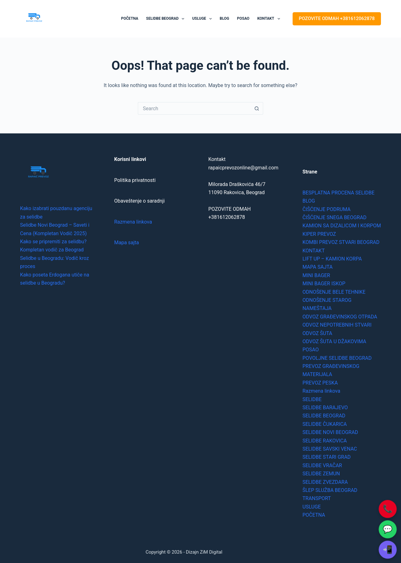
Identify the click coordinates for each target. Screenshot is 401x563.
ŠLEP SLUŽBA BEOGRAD (330, 490)
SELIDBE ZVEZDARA (325, 482)
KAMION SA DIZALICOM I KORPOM (342, 226)
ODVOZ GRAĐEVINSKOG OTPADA (340, 317)
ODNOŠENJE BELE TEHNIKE (334, 292)
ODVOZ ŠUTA (317, 333)
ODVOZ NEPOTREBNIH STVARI (337, 325)
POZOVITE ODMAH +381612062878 (337, 18)
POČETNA (129, 18)
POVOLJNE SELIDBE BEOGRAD (337, 358)
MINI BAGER (316, 275)
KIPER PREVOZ (319, 234)
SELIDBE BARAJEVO (325, 408)
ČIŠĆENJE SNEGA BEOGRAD (335, 217)
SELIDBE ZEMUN (321, 474)
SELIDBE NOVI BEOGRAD (330, 432)
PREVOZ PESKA (320, 383)
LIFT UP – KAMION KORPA (332, 259)
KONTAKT (269, 19)
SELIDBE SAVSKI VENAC (330, 449)
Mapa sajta (126, 242)
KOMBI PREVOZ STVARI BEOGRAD (341, 242)
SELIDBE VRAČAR (322, 465)
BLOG (224, 18)
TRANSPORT (317, 498)
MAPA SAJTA (318, 267)
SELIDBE (312, 399)
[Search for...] (194, 108)
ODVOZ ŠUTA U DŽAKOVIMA (335, 341)
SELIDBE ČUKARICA (325, 424)
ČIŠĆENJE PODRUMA (327, 209)
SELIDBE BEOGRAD (166, 19)
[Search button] (257, 108)
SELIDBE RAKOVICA (325, 441)
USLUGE (203, 19)
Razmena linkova (133, 222)
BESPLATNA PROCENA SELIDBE (339, 193)
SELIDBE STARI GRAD (327, 457)
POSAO (243, 18)
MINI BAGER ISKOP (324, 284)
